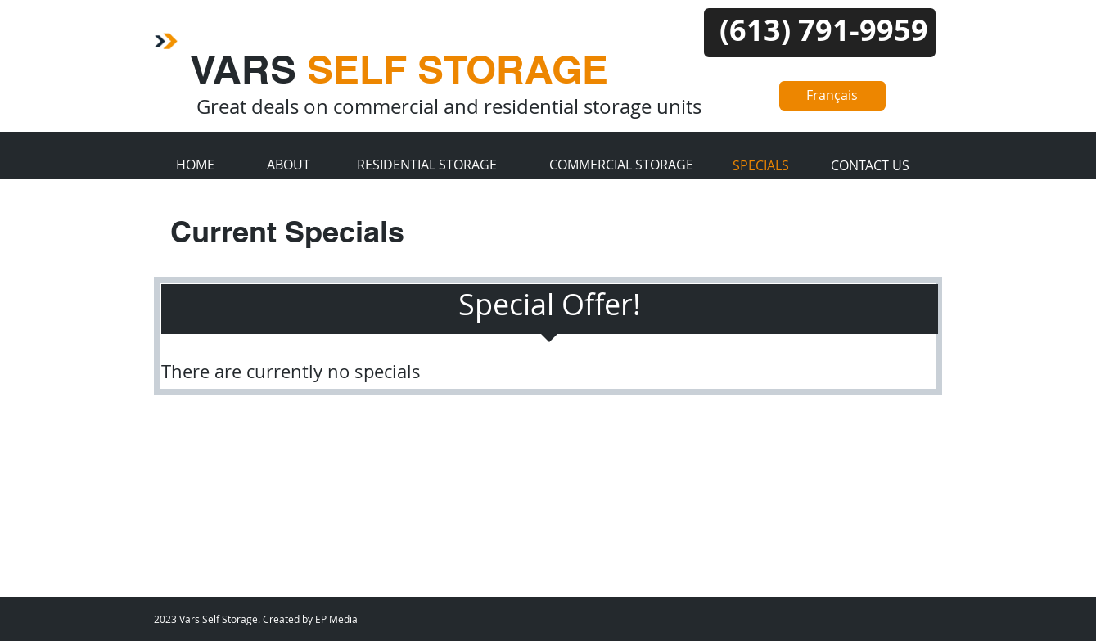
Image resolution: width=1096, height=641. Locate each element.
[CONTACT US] (870, 165)
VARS (399, 69)
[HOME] (195, 164)
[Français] (832, 96)
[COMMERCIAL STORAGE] (621, 165)
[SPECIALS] (761, 165)
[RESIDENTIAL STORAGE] (426, 164)
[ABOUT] (289, 164)
